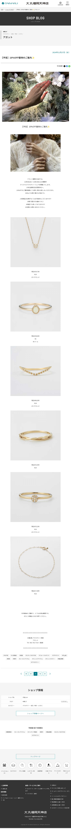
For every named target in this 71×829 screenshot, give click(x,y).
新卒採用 (4, 796)
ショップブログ (9, 9)
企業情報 (5, 786)
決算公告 (4, 789)
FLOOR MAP (64, 701)
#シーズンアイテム (24, 659)
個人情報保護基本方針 (58, 800)
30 (31, 674)
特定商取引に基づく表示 (58, 803)
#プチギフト (56, 655)
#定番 (21, 655)
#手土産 (65, 655)
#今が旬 (5, 655)
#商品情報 (61, 659)
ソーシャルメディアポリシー (59, 797)
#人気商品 (13, 655)
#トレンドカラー (50, 659)
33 (45, 674)
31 (35, 674)
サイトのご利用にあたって (59, 789)
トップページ (35, 757)
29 (26, 674)
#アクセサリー (35, 662)
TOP (2, 9)
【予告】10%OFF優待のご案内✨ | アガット (28, 9)
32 (40, 674)
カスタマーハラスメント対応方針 (61, 809)
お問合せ (54, 786)
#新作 (14, 659)
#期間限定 (8, 732)
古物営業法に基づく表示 (58, 806)
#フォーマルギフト (44, 655)
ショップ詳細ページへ (35, 713)
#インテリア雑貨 (32, 732)
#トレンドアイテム (37, 659)
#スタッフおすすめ (31, 655)
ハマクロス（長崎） (32, 794)
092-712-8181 (35, 820)
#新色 (8, 659)
